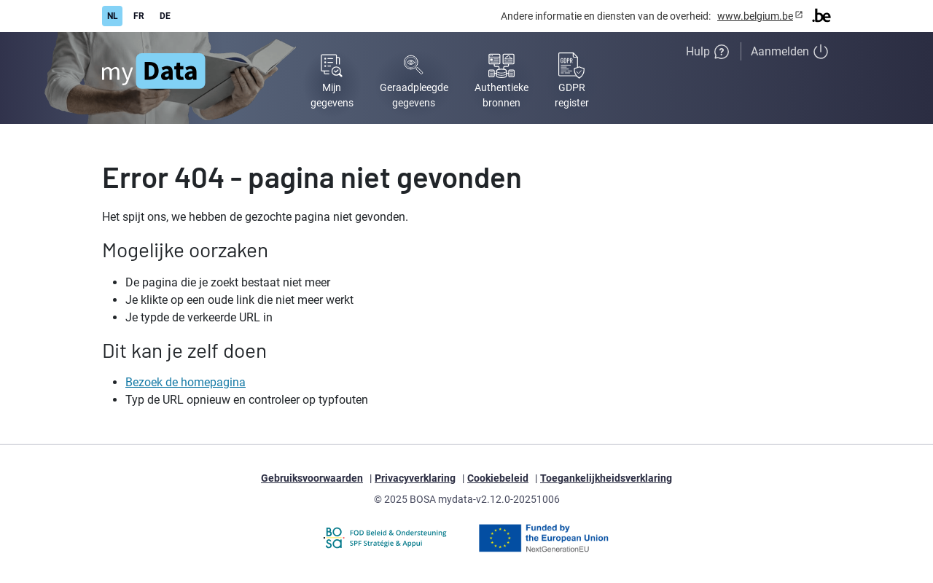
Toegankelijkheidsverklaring (606, 478)
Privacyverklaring (415, 478)
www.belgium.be (755, 16)
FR (138, 16)
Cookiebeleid (497, 478)
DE (165, 16)
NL (112, 16)
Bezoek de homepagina (185, 382)
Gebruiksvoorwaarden (312, 478)
